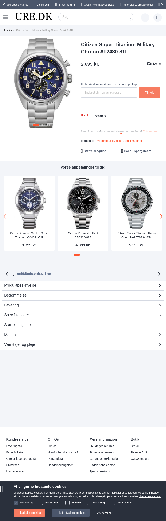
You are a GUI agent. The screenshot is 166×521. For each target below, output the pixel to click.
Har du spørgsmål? (137, 151)
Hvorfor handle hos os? (63, 452)
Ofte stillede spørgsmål (21, 458)
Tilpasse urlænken (102, 452)
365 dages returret (102, 446)
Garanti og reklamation (104, 458)
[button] (36, 125)
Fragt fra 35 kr (67, 4)
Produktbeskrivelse (108, 141)
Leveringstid (14, 446)
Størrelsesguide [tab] (17, 324)
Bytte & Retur (15, 452)
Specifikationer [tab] (16, 314)
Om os (52, 446)
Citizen (154, 63)
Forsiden (9, 30)
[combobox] (95, 17)
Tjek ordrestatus (100, 471)
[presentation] (4, 4)
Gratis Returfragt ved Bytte (99, 4)
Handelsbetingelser (60, 465)
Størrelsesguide (95, 151)
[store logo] (34, 16)
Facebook (84, 491)
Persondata (55, 458)
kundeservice (15, 471)
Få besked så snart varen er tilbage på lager (110, 84)
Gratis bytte (111, 273)
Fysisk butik (137, 273)
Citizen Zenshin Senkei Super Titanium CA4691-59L (29, 235)
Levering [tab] (11, 305)
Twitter (82, 498)
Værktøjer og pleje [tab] (19, 344)
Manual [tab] (10, 334)
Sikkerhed (12, 465)
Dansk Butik (43, 4)
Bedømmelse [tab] (81, 296)
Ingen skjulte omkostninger (138, 4)
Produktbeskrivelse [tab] (20, 285)
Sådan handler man (102, 465)
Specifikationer (132, 141)
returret (17, 4)
